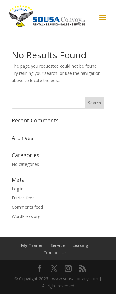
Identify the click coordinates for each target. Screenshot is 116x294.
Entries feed (23, 198)
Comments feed (27, 207)
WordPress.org (26, 216)
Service (57, 245)
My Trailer (32, 245)
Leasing (80, 245)
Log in (18, 189)
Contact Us (54, 252)
